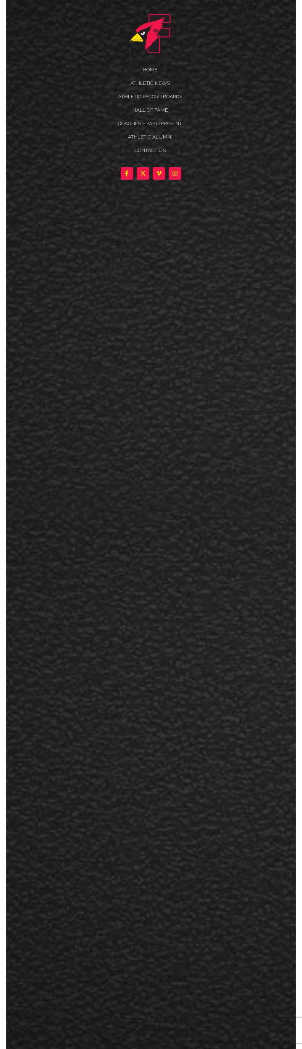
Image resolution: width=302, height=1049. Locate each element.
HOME (150, 70)
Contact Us (150, 150)
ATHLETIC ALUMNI (150, 137)
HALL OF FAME (150, 110)
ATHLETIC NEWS (150, 83)
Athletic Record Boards (150, 97)
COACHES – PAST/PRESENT (150, 123)
